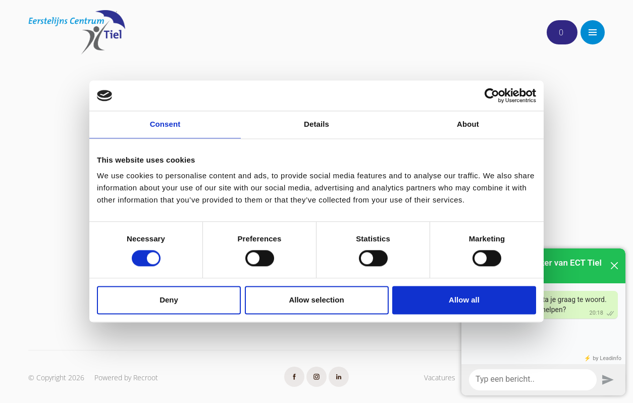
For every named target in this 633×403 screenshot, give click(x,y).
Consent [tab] (165, 124)
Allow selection (316, 299)
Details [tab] (316, 124)
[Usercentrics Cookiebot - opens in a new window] (492, 95)
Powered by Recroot (126, 377)
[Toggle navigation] (593, 32)
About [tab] (468, 124)
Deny (169, 299)
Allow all (464, 299)
